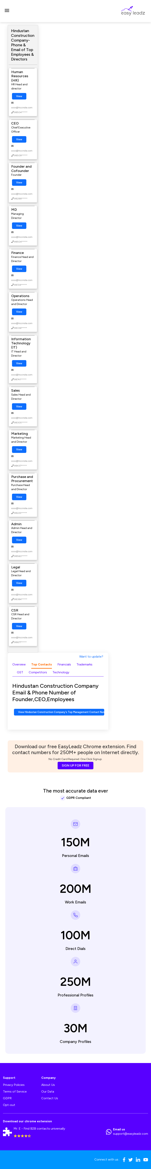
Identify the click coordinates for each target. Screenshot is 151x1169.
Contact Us (49, 1098)
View (19, 96)
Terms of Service (15, 1091)
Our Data (47, 1091)
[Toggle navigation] (7, 11)
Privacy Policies (14, 1085)
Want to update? (91, 656)
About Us (48, 1085)
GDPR (7, 1098)
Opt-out (9, 1105)
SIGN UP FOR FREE (75, 765)
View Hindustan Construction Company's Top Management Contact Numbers (61, 712)
